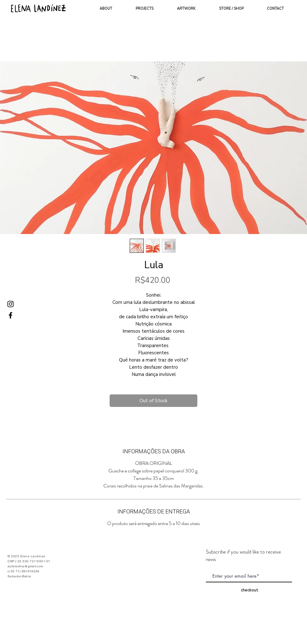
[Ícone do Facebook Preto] (10, 315)
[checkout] (250, 590)
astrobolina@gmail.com (25, 566)
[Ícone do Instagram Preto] (10, 304)
